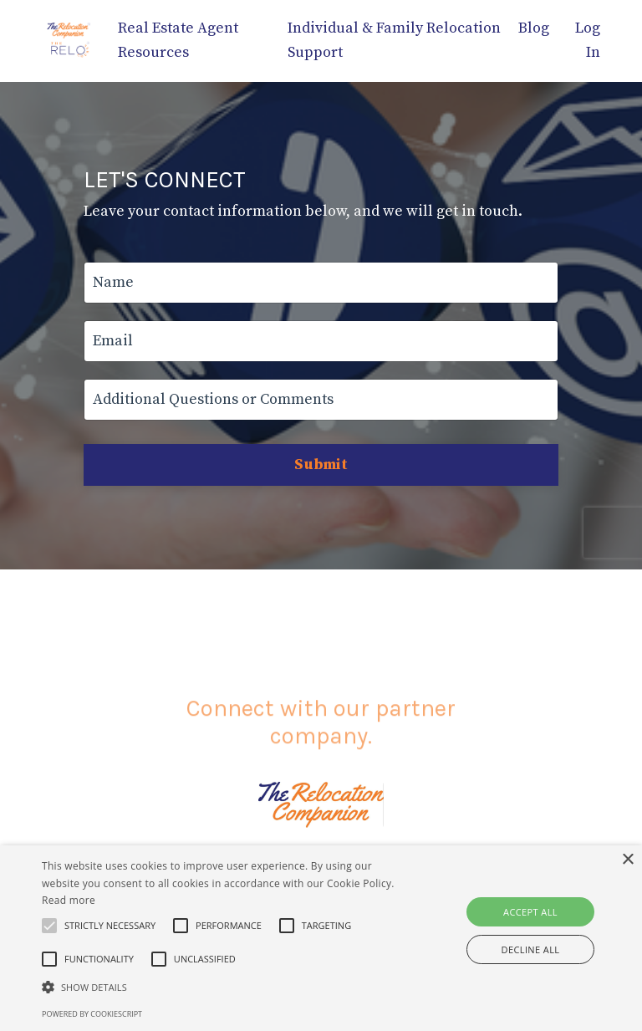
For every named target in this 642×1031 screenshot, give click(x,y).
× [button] (627, 860)
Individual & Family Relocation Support (394, 40)
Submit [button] (321, 464)
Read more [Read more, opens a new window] (68, 900)
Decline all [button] (531, 949)
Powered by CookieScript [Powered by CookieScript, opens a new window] (92, 1013)
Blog (533, 28)
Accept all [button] (530, 912)
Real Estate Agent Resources (178, 40)
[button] (109, 925)
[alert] (321, 938)
